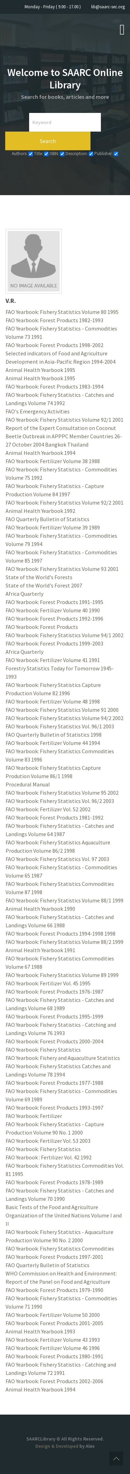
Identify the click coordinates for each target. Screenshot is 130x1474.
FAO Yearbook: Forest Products (42, 626)
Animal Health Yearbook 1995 (40, 369)
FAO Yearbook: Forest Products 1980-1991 (54, 1356)
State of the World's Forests (39, 577)
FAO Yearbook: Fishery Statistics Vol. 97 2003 (57, 858)
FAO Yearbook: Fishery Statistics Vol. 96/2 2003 (60, 800)
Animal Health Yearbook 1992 (40, 510)
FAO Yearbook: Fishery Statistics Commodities (60, 1248)
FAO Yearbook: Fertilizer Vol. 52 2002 (48, 809)
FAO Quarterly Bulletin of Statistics (47, 519)
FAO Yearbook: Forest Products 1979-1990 (54, 1289)
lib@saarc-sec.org (108, 7)
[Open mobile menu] (122, 29)
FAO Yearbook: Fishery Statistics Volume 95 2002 (62, 792)
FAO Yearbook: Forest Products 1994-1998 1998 (60, 933)
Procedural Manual (28, 784)
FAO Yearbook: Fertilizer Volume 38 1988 (53, 461)
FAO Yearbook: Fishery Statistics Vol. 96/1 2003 (60, 726)
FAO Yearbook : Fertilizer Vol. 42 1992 (49, 1157)
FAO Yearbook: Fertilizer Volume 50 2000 (53, 1314)
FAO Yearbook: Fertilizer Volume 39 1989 (53, 527)
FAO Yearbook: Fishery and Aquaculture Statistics (63, 1057)
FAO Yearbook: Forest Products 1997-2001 (54, 1256)
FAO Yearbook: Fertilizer (34, 1115)
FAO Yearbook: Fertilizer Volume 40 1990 (53, 610)
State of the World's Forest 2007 (44, 585)
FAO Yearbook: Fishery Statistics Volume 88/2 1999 (64, 941)
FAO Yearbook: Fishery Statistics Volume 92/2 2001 (64, 502)
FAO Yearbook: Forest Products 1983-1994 (54, 386)
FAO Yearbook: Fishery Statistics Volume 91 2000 (62, 709)
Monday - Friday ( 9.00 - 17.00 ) (53, 7)
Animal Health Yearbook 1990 (40, 908)
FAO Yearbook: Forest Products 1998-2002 (54, 345)
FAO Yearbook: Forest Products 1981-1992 (54, 817)
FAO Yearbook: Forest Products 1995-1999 (54, 1016)
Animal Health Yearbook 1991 (40, 950)
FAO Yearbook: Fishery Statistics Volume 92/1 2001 (64, 419)
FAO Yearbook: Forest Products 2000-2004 (54, 1041)
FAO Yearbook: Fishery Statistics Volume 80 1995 (62, 311)
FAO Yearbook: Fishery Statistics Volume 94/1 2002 (64, 635)
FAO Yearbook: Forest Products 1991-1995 (54, 602)
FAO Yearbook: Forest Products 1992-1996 (54, 618)
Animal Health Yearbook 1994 (40, 452)
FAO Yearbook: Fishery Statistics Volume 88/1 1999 (64, 900)
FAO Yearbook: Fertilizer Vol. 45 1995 (48, 983)
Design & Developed (57, 1446)
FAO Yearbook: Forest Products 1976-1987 (54, 991)
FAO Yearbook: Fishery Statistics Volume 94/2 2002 (64, 718)
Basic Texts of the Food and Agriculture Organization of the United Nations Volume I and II (64, 1215)
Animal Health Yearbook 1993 (40, 1331)
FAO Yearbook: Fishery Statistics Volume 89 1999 (62, 975)
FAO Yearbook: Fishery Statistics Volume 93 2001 (62, 568)
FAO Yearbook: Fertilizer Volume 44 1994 (53, 742)
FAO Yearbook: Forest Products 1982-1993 (54, 320)
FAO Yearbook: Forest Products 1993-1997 (54, 1107)
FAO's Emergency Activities (38, 411)
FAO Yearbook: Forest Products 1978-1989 (54, 1182)
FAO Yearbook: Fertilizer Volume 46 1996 (53, 1347)
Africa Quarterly (24, 593)
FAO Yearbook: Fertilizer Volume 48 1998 (53, 701)
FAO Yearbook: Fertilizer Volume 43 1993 (53, 1339)
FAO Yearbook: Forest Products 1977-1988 (54, 1082)
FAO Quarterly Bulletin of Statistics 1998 (54, 734)
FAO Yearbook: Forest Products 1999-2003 (54, 643)
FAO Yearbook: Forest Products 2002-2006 (54, 1381)
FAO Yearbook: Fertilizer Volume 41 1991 (53, 660)
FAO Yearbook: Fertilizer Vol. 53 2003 (48, 1140)
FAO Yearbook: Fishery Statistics (43, 1049)
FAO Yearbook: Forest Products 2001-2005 (54, 1323)
